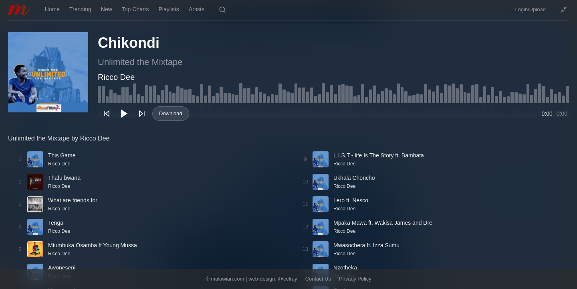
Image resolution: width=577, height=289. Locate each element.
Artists (196, 9)
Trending (80, 9)
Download (170, 113)
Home (52, 9)
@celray (287, 279)
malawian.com (227, 279)
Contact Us (318, 279)
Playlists (169, 9)
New (106, 9)
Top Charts (135, 9)
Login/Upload (530, 9)
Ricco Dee (116, 77)
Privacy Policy (355, 279)
